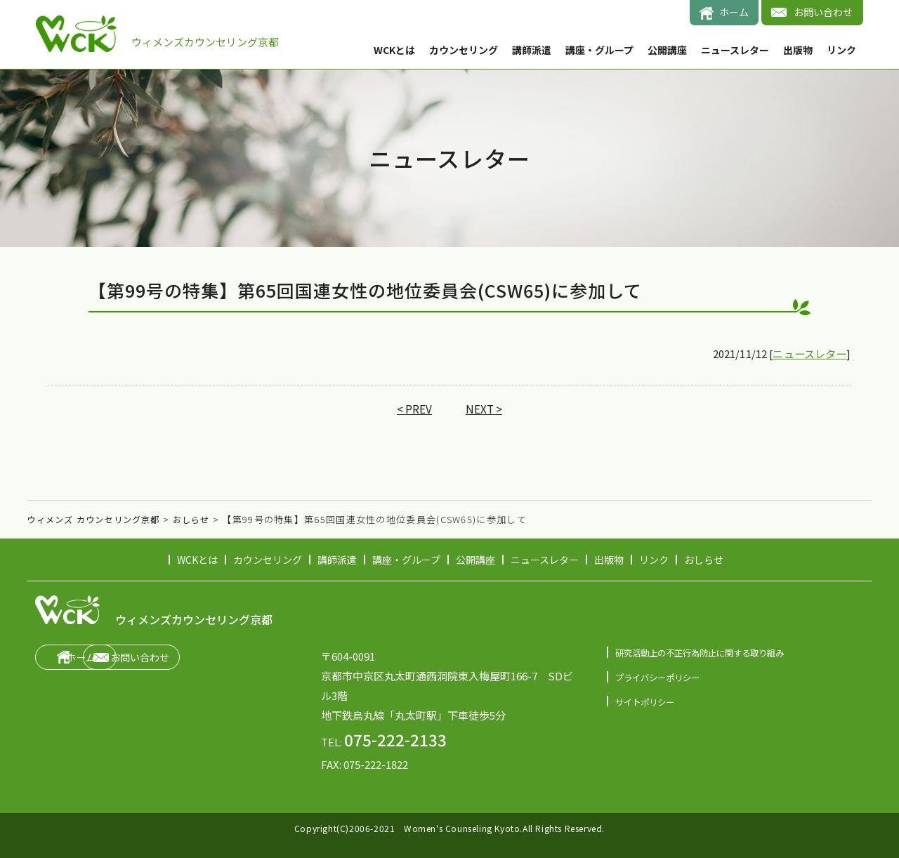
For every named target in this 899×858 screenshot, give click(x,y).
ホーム (734, 12)
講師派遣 (531, 50)
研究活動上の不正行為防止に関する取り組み (706, 653)
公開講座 (667, 50)
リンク (841, 50)
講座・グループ (599, 50)
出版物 (798, 50)
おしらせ (703, 560)
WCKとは (394, 50)
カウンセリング (463, 50)
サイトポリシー (647, 701)
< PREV (414, 410)
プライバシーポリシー (661, 677)
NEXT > (485, 410)
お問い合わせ (823, 12)
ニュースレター (735, 50)
